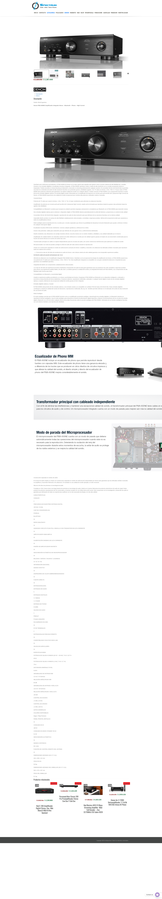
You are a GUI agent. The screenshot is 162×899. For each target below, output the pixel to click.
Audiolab (106, 13)
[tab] (82, 94)
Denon (66, 13)
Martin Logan (123, 13)
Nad (78, 13)
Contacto (42, 13)
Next (128, 73)
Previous (34, 73)
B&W (82, 13)
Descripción (39, 94)
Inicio (36, 13)
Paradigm (114, 13)
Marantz (73, 13)
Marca (38, 95)
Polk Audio (59, 13)
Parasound (98, 13)
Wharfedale (89, 13)
